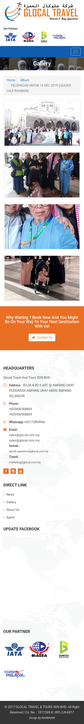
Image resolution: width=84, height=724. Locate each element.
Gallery (9, 502)
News (8, 494)
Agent (9, 517)
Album (24, 80)
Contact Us (42, 337)
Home (11, 80)
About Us (11, 510)
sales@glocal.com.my (24, 435)
